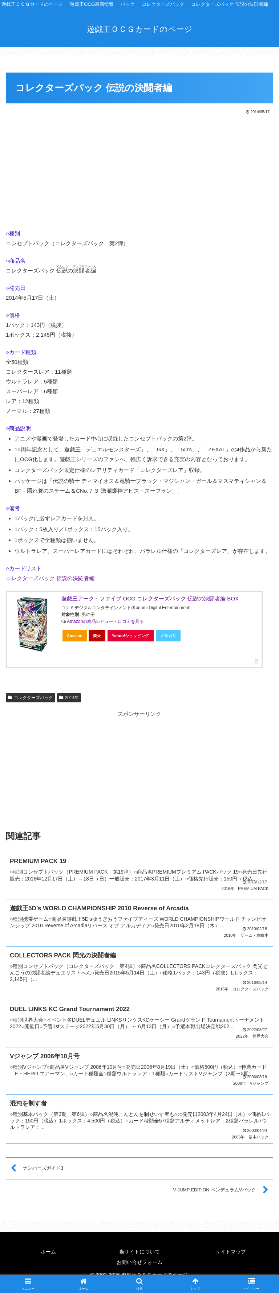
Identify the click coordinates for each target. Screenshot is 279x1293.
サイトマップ (230, 1249)
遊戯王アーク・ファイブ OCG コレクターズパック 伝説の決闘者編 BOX (150, 598)
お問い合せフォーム (139, 1260)
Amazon (74, 635)
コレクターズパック (30, 697)
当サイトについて (139, 1249)
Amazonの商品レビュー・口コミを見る (105, 621)
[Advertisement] (139, 170)
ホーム (48, 1249)
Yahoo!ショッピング (131, 635)
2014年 (69, 697)
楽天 (97, 635)
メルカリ (168, 635)
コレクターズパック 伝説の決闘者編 (50, 578)
